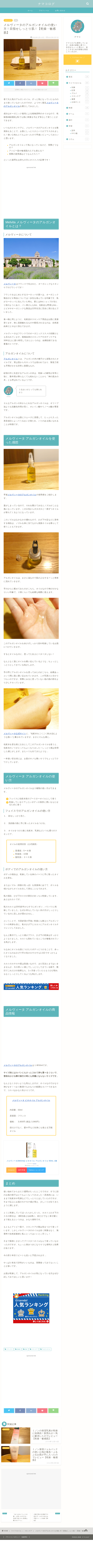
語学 (80, 130)
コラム (79, 139)
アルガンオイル (11, 359)
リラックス (9, 1349)
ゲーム (79, 114)
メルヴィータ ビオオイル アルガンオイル (31, 1100)
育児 (79, 77)
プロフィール (44, 10)
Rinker (34, 1163)
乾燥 (25, 1349)
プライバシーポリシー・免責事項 (16, 1540)
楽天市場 (21, 1170)
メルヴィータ (10, 284)
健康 (80, 99)
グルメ (80, 93)
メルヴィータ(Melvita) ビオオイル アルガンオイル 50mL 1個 (32, 1161)
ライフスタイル (79, 83)
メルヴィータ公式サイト (15, 734)
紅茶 (80, 90)
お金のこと (80, 102)
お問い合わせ (60, 10)
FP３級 (80, 133)
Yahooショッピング (36, 1170)
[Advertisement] (31, 191)
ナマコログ (46, 4)
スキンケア (8, 20)
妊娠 (80, 87)
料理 (79, 108)
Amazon (11, 1170)
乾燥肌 (18, 1349)
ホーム (30, 10)
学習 (79, 126)
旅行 (79, 120)
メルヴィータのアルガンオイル (22, 495)
